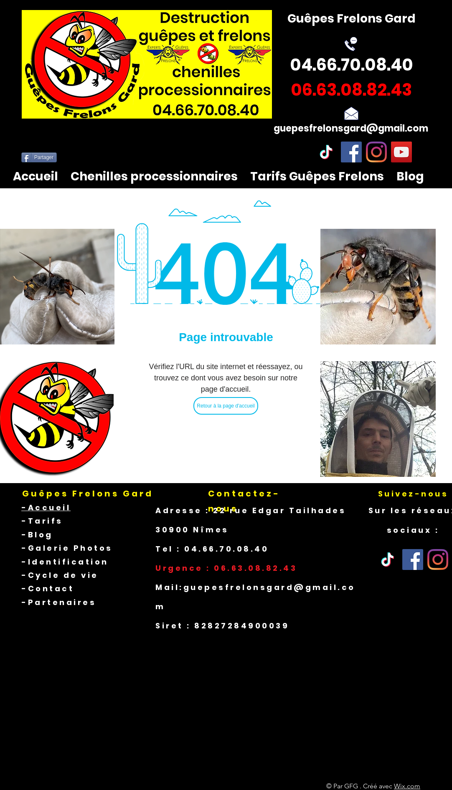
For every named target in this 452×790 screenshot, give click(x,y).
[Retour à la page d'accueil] (225, 406)
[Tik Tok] (387, 559)
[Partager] (39, 157)
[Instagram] (376, 152)
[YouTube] (401, 152)
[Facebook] (351, 152)
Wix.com (407, 786)
